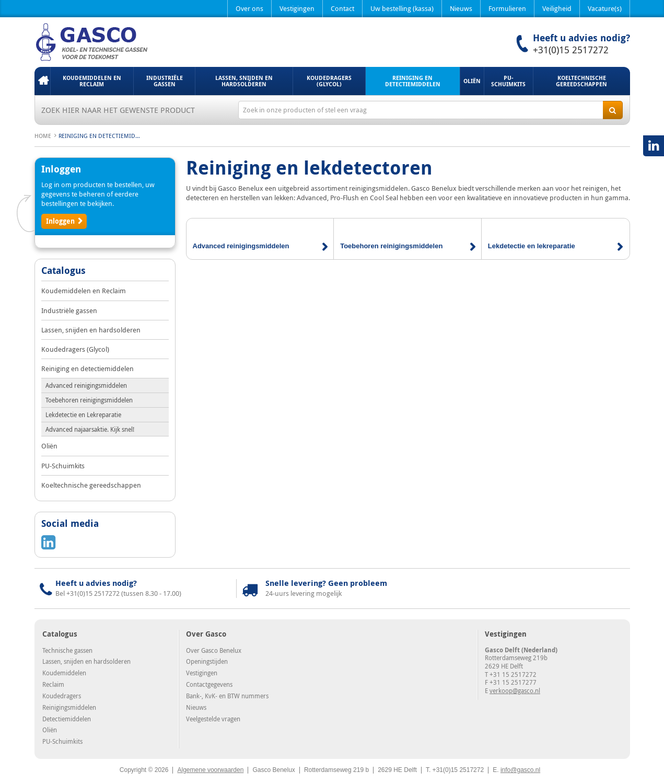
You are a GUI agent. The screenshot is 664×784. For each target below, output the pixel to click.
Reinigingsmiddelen (69, 707)
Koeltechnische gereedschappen (581, 81)
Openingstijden (207, 661)
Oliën (472, 81)
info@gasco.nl (520, 770)
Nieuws (461, 8)
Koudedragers (61, 695)
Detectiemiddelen (66, 718)
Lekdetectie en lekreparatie (531, 246)
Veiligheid (557, 8)
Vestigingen (296, 8)
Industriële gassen (164, 81)
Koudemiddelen (64, 672)
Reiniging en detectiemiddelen (412, 81)
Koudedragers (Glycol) (329, 81)
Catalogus (63, 271)
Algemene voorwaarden (210, 770)
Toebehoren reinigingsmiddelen (89, 400)
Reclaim (53, 684)
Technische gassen (67, 650)
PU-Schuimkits (508, 81)
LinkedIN (653, 145)
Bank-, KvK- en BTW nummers (227, 695)
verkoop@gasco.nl (515, 690)
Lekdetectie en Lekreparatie (83, 414)
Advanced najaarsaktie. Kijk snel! (89, 429)
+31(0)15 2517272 (571, 49)
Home (42, 81)
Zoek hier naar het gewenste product (118, 110)
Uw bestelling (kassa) (402, 8)
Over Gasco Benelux (213, 650)
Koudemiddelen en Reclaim (92, 81)
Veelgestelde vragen (213, 718)
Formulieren (507, 8)
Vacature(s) (605, 8)
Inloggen (60, 221)
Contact (342, 8)
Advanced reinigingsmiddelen (86, 385)
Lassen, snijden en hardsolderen (244, 81)
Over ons (249, 8)
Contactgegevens (209, 684)
